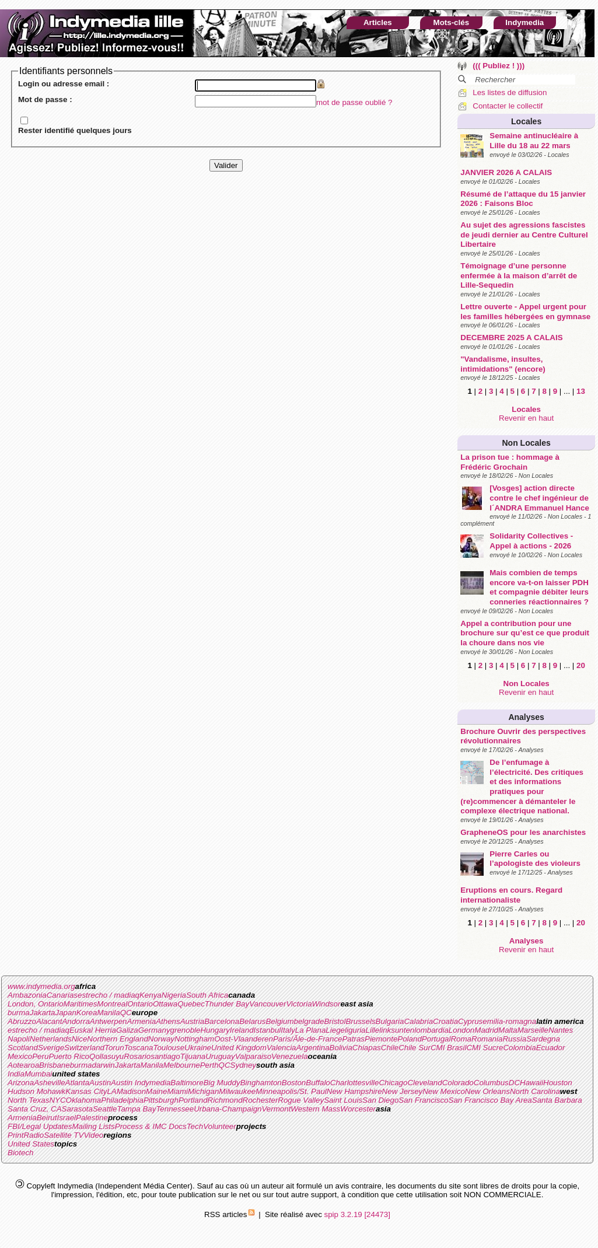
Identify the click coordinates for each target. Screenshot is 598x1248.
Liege (335, 1030)
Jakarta (42, 1012)
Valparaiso (253, 1056)
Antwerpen (108, 1021)
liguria (355, 1030)
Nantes (560, 1030)
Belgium (279, 1021)
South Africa (207, 995)
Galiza (127, 1030)
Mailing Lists (93, 1126)
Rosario (137, 1056)
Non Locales (526, 443)
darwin (103, 1065)
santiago (165, 1056)
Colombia (519, 1047)
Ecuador (550, 1047)
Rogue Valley (301, 1100)
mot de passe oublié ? (354, 102)
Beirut (47, 1117)
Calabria (418, 1021)
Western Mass (315, 1108)
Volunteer (219, 1126)
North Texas (28, 1100)
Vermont (276, 1108)
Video (93, 1135)
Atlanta (77, 1082)
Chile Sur (414, 1047)
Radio (33, 1135)
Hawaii (531, 1082)
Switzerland (84, 1047)
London (461, 1030)
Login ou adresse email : (63, 83)
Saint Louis (343, 1100)
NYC (57, 1100)
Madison (131, 1091)
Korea (86, 1012)
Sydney (243, 1065)
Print (15, 1135)
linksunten (396, 1030)
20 (580, 665)
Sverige (51, 1047)
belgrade (309, 1021)
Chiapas (366, 1047)
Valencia (281, 1047)
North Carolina (535, 1091)
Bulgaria (390, 1021)
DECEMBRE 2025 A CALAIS (511, 337)
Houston (557, 1082)
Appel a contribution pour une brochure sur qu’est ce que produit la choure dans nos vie (524, 633)
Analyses (526, 717)
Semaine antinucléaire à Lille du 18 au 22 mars (533, 140)
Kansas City (86, 1091)
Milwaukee (237, 1091)
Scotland (23, 1047)
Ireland (242, 1030)
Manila (108, 1012)
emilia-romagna (509, 1021)
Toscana (138, 1047)
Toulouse (168, 1047)
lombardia (431, 1030)
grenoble (185, 1030)
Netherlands (51, 1038)
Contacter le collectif (508, 106)
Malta (507, 1030)
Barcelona (221, 1021)
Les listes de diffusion (510, 92)
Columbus (491, 1082)
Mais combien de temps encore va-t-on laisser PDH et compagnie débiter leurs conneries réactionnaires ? (539, 587)
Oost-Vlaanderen (243, 1038)
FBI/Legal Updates (40, 1126)
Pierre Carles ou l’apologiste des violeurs (534, 859)
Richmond (225, 1100)
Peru (40, 1056)
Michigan (203, 1091)
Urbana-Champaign (227, 1108)
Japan (65, 1012)
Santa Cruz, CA (35, 1108)
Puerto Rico (68, 1056)
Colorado (458, 1082)
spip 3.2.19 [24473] (357, 1214)
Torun (114, 1047)
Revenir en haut (526, 418)
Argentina (313, 1047)
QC (126, 1012)
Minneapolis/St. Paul (291, 1091)
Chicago (393, 1082)
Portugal (436, 1038)
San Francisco (423, 1100)
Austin (100, 1082)
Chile (389, 1047)
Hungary (214, 1030)
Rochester (260, 1100)
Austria (192, 1021)
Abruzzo (22, 1021)
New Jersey (402, 1091)
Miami (177, 1091)
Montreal (112, 1003)
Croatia (445, 1021)
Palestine (92, 1117)
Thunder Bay (227, 1003)
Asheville (49, 1082)
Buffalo (318, 1082)
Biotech (20, 1152)
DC (514, 1082)
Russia (514, 1038)
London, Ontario (36, 1003)
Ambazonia (27, 995)
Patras (353, 1038)
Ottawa (165, 1003)
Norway (161, 1038)
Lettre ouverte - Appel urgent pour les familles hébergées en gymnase (525, 311)
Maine (156, 1091)
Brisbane (54, 1065)
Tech (195, 1126)
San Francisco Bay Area (490, 1100)
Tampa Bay (136, 1108)
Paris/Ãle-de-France (307, 1038)
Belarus (252, 1021)
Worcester (358, 1108)
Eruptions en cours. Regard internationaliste (511, 895)
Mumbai (38, 1073)
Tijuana (193, 1056)
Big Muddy (222, 1082)
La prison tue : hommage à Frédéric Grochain (509, 462)
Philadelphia (122, 1100)
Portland (193, 1100)
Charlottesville (354, 1082)
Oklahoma (84, 1100)
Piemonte (381, 1038)
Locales (526, 121)
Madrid (486, 1030)
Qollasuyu (106, 1056)
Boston (294, 1082)
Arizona (21, 1082)
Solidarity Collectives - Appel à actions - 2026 (531, 541)
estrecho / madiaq (108, 995)
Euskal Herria (92, 1030)
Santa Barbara (557, 1100)
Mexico (20, 1056)
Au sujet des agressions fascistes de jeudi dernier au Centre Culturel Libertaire (523, 235)
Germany (154, 1030)
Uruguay (220, 1056)
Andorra (75, 1021)
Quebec (191, 1003)
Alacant (49, 1021)
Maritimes (80, 1003)
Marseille (532, 1030)
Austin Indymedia (140, 1082)
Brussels (360, 1021)
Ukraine (197, 1047)
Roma (460, 1038)
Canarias (62, 995)
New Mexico (443, 1091)
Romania (486, 1038)
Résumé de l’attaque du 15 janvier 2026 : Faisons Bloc (523, 199)
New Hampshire (354, 1091)
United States (31, 1143)
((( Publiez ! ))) (498, 65)
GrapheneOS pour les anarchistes (523, 832)
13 (580, 391)
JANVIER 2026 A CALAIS (506, 172)
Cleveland (424, 1082)
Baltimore (186, 1082)
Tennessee (175, 1108)
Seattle (105, 1108)
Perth (209, 1065)
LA (111, 1091)
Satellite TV (63, 1135)
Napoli (19, 1038)
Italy (288, 1030)
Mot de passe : (45, 99)
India (16, 1073)
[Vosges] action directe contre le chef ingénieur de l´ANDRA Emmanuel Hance (539, 498)
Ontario (140, 1003)
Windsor (326, 1003)
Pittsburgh (161, 1100)
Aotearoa (23, 1065)
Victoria (299, 1003)
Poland (409, 1038)
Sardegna (543, 1038)
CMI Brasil (448, 1047)
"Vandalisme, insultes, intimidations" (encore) (502, 364)
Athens (168, 1021)
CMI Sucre (484, 1047)
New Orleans (487, 1091)
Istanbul (267, 1030)
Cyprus (470, 1021)
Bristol (334, 1021)
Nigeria (174, 995)
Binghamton (261, 1082)
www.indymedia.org (41, 986)
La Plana (310, 1030)
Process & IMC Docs (151, 1126)
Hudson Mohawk (36, 1091)
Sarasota (77, 1108)
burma (19, 1012)
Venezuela (289, 1056)
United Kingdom (239, 1047)
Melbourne (181, 1065)
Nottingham (194, 1038)
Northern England (117, 1038)
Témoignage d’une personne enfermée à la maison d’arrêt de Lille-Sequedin (518, 275)
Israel (66, 1117)
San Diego (380, 1100)
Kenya (150, 995)
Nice (80, 1038)
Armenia (141, 1021)
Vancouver (267, 1003)
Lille (373, 1030)
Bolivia (341, 1047)
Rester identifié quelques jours (75, 130)
